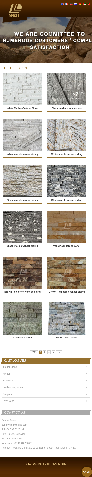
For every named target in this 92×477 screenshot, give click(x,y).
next (59, 352)
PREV (34, 352)
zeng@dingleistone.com (14, 424)
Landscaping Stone (13, 387)
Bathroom (8, 380)
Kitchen (7, 373)
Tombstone (8, 401)
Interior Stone (10, 367)
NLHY (63, 464)
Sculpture (8, 394)
